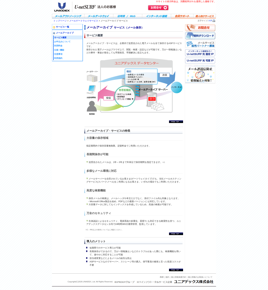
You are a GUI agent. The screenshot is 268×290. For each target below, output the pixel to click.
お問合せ (158, 8)
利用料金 (58, 46)
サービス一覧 (62, 27)
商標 (162, 277)
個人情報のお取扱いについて (200, 277)
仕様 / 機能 (59, 50)
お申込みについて (62, 41)
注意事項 (58, 54)
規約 (167, 277)
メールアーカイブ (65, 33)
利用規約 (58, 58)
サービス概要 (60, 37)
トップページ (60, 20)
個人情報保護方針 (178, 277)
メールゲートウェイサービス (84, 20)
